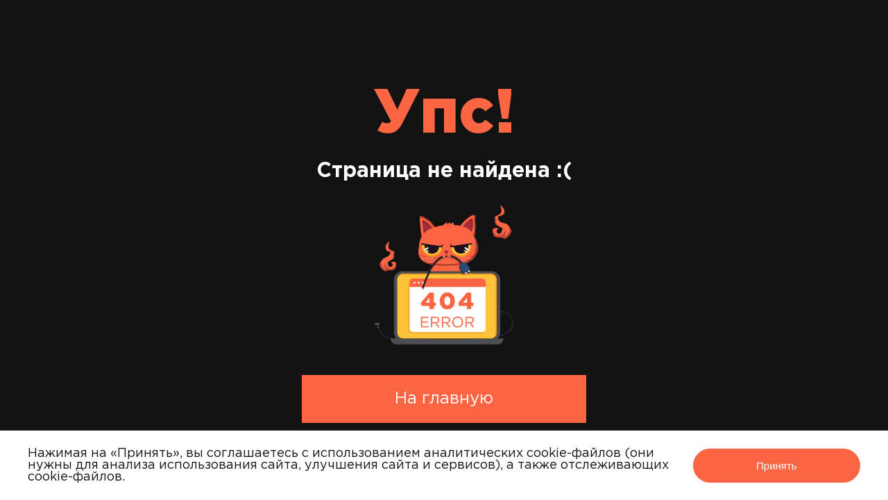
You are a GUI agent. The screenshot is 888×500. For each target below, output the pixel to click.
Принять (776, 466)
